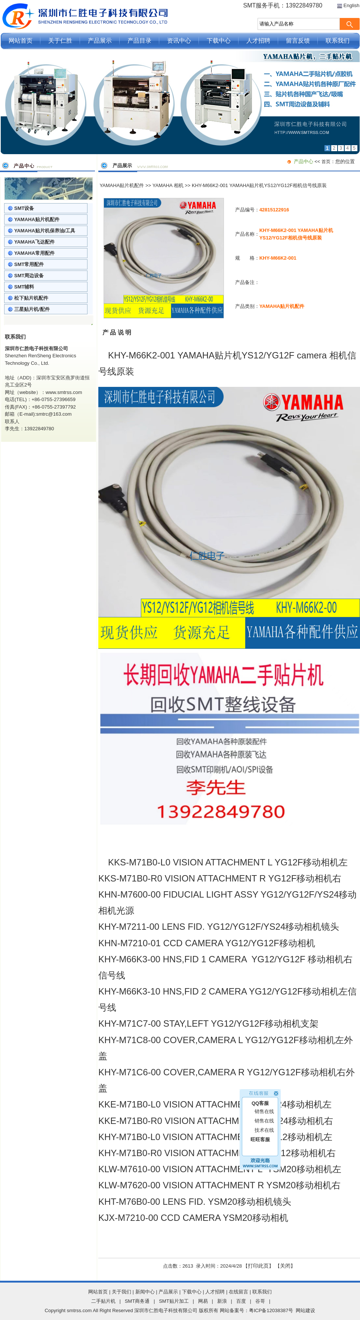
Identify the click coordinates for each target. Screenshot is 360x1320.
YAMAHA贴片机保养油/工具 (44, 230)
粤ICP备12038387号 (271, 1310)
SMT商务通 (137, 1301)
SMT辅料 (24, 287)
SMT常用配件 (29, 264)
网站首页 (21, 40)
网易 (203, 1301)
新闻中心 (145, 1292)
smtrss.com (79, 1310)
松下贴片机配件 (31, 298)
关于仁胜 (60, 40)
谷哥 (260, 1301)
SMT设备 (24, 208)
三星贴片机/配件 (32, 309)
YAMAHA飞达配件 (34, 242)
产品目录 (139, 40)
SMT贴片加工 (173, 1301)
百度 (241, 1301)
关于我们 (121, 1292)
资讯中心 (179, 40)
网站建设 (305, 1310)
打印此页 (258, 1266)
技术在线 (264, 1120)
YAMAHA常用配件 (34, 253)
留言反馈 (298, 40)
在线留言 (238, 1292)
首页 (325, 161)
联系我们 (338, 40)
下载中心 (219, 40)
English (352, 5)
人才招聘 (258, 40)
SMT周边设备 (29, 275)
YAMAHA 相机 (168, 185)
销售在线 (264, 1101)
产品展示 (100, 40)
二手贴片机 (103, 1301)
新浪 (222, 1301)
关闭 (285, 1266)
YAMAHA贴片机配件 (36, 219)
